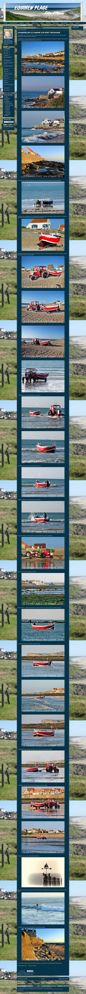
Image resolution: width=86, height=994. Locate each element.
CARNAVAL (6, 55)
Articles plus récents (22, 978)
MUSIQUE (6, 76)
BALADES (24, 972)
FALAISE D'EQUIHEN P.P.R (7, 101)
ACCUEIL (6, 97)
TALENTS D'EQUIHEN (8, 84)
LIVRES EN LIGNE (8, 73)
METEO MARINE (8, 103)
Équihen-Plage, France (28, 974)
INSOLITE (6, 71)
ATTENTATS (7, 112)
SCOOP (5, 80)
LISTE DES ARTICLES (7, 99)
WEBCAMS (7, 106)
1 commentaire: (22, 971)
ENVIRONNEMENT (8, 57)
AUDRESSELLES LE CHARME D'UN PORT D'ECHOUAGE (39, 32)
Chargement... (7, 128)
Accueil (43, 978)
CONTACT (7, 111)
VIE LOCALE (6, 90)
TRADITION (6, 88)
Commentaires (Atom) (45, 982)
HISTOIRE (6, 69)
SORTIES (6, 82)
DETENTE (7, 109)
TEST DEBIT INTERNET (7, 115)
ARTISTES (6, 50)
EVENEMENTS (7, 60)
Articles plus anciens (63, 978)
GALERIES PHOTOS (30, 972)
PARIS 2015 (6, 78)
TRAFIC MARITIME (9, 105)
